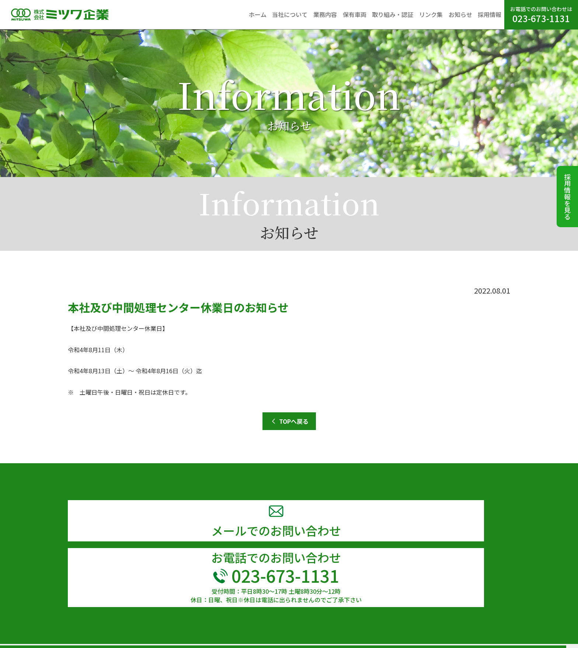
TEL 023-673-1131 (40, 631)
